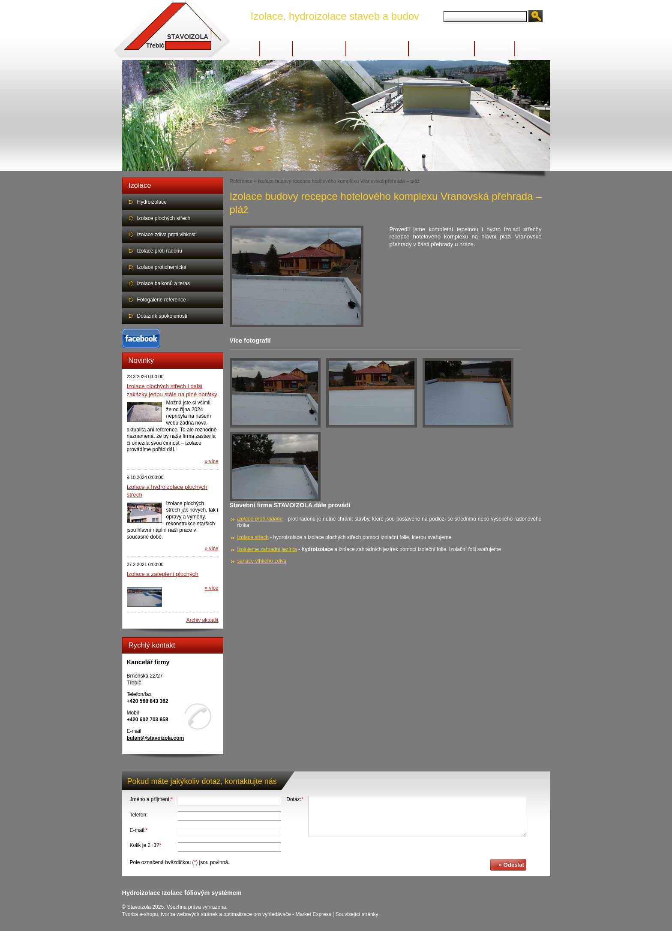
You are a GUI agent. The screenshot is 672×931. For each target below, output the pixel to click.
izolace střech (253, 537)
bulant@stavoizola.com (155, 738)
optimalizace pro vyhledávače (257, 914)
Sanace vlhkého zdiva (442, 48)
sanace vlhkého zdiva (262, 561)
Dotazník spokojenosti (162, 316)
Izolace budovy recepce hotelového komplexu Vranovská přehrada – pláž (339, 181)
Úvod (246, 48)
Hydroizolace (152, 202)
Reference (494, 48)
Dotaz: (294, 799)
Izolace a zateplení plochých (162, 574)
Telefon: (139, 815)
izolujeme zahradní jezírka (267, 549)
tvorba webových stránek (189, 914)
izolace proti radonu (260, 519)
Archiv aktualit (202, 620)
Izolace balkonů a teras (163, 283)
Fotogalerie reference (161, 300)
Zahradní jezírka (319, 48)
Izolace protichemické (161, 267)
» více (211, 461)
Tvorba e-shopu (140, 914)
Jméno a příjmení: (151, 799)
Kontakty (533, 48)
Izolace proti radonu (159, 251)
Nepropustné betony (377, 48)
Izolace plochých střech (164, 218)
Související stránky (357, 914)
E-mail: (139, 830)
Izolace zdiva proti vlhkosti (167, 235)
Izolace (276, 48)
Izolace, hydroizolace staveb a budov (335, 16)
